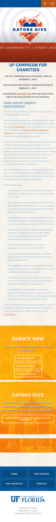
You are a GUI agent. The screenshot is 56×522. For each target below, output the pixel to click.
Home (14, 474)
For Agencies (14, 483)
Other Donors (28, 374)
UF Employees (28, 358)
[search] (45, 3)
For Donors (41, 474)
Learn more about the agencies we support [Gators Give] (28, 419)
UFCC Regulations (17, 126)
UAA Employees (28, 366)
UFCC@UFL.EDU (24, 94)
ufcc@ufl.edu (9, 314)
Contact (41, 483)
